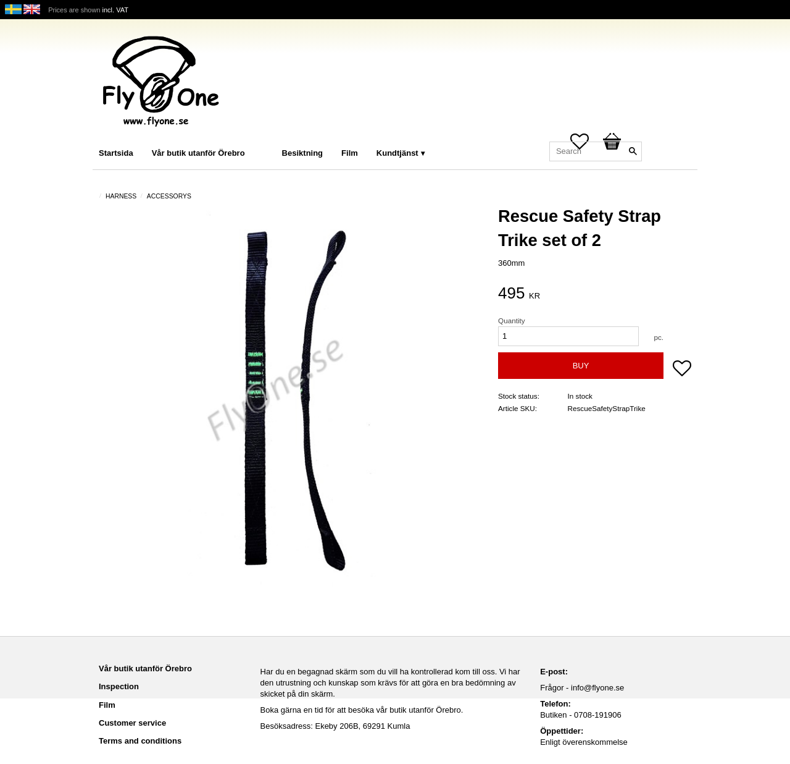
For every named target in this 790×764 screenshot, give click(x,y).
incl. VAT (115, 10)
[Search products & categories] (595, 151)
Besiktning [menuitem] (302, 153)
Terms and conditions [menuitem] (140, 740)
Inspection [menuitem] (119, 686)
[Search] (632, 151)
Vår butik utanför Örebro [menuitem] (198, 153)
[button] (682, 369)
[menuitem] (267, 136)
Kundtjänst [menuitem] (397, 153)
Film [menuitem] (349, 153)
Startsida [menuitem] (116, 153)
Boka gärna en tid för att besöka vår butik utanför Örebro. (362, 710)
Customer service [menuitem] (132, 723)
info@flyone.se (597, 687)
